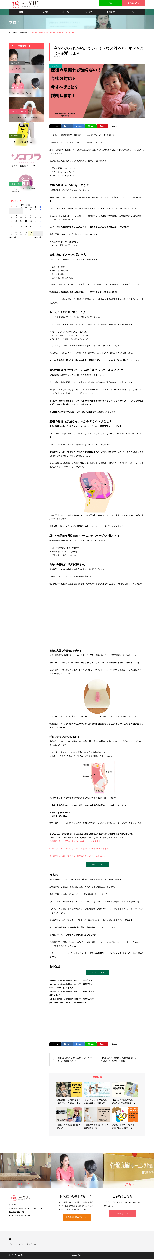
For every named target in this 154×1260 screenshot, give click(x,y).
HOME (20, 13)
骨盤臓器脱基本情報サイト (77, 1219)
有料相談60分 (15, 88)
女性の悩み (66, 13)
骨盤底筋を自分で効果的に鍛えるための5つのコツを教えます (74, 842)
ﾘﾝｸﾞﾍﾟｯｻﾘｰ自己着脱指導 (18, 112)
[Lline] (91, 127)
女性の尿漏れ (56, 67)
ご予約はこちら (133, 3)
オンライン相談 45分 (17, 64)
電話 (110, 3)
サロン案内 (88, 13)
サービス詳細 (43, 13)
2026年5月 (38, 238)
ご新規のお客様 (15, 185)
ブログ (133, 13)
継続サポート (15, 136)
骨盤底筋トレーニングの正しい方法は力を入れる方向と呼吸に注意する (78, 849)
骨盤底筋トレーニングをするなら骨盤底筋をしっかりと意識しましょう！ (79, 857)
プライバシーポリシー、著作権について (23, 1245)
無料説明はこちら (97, 865)
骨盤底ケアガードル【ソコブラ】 (21, 160)
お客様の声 (111, 13)
